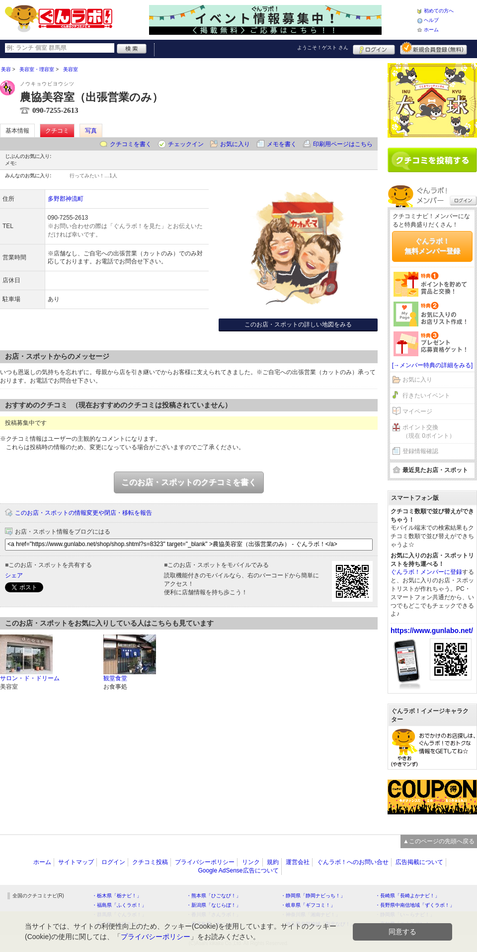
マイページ (417, 411)
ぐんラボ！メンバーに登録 (426, 571)
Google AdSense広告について (238, 870)
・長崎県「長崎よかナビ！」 (407, 895)
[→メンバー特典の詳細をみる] (432, 365)
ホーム (431, 29)
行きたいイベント (426, 395)
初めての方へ (439, 10)
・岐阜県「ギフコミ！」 (308, 905)
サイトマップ (76, 862)
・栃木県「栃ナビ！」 (117, 895)
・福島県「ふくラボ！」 (119, 905)
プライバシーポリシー (205, 862)
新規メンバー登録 (433, 48)
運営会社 (298, 862)
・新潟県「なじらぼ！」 (213, 905)
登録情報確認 (420, 451)
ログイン (374, 48)
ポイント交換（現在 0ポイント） (428, 431)
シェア (14, 575)
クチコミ (57, 130)
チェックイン (186, 144)
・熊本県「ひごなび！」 (213, 895)
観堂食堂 (115, 678)
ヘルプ (431, 20)
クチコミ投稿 (150, 862)
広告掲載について (419, 862)
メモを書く (282, 144)
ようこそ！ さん (322, 47)
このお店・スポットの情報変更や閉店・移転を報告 (83, 512)
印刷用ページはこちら (343, 144)
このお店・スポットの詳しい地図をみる (298, 324)
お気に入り (235, 144)
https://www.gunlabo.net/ (432, 631)
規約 (273, 862)
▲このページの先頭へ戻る (439, 841)
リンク (251, 862)
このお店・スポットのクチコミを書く (188, 482)
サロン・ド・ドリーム (30, 678)
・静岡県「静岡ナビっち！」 (313, 895)
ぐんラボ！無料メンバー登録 (432, 246)
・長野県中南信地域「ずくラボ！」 (415, 905)
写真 (91, 130)
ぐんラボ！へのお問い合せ (353, 862)
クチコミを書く (131, 144)
